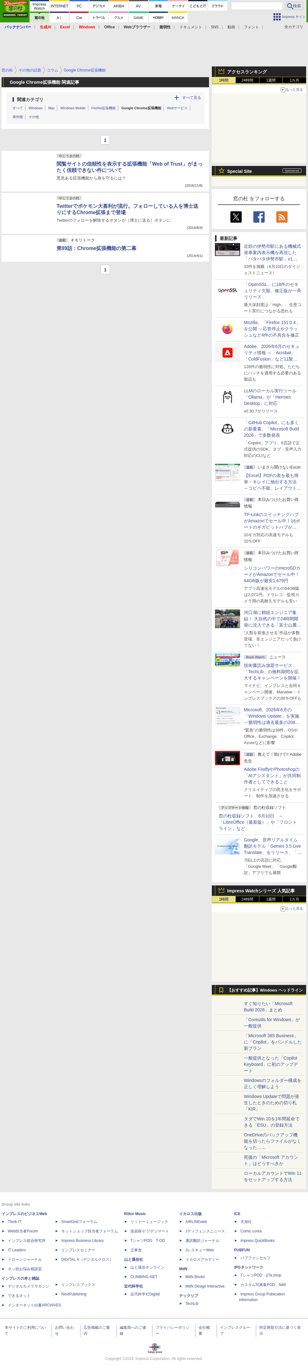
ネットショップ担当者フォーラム (89, 1231)
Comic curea (250, 1231)
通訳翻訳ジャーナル (202, 1240)
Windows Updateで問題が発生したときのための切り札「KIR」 (271, 1103)
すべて (18, 108)
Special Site (239, 171)
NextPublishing (73, 1294)
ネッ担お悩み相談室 (25, 1269)
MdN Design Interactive (205, 1286)
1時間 (224, 80)
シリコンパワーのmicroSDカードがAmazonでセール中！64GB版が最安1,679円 (272, 574)
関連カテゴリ (30, 99)
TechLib (191, 1303)
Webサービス (177, 108)
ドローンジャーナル (25, 1259)
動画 (231, 27)
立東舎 (136, 1250)
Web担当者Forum (23, 1231)
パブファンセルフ (255, 1258)
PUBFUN (242, 1250)
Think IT (14, 1222)
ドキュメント (190, 27)
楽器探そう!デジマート (149, 1231)
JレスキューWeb (199, 1250)
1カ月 (295, 80)
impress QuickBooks (257, 1240)
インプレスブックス (78, 1285)
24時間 (247, 80)
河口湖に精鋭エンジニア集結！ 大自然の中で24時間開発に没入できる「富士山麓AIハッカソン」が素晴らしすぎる (272, 625)
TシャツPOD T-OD (147, 1240)
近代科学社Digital (145, 1294)
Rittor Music (135, 1214)
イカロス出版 (190, 1214)
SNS (215, 27)
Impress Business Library (82, 1240)
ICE (237, 1214)
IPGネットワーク (248, 1267)
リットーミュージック (149, 1222)
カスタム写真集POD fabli (263, 1285)
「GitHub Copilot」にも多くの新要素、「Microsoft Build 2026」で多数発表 (271, 429)
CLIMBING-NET (143, 1277)
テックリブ (188, 1296)
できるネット (19, 1296)
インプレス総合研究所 (27, 1240)
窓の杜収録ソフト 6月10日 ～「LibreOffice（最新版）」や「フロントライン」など (258, 822)
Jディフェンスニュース (205, 1231)
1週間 (271, 80)
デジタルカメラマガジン (28, 1286)
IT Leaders (17, 1250)
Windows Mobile (72, 108)
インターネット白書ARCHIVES (34, 1305)
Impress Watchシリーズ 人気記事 (261, 890)
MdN (183, 1269)
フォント (251, 27)
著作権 (18, 117)
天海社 (246, 1222)
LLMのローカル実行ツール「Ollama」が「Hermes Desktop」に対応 (270, 397)
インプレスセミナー (78, 1250)
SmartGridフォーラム (79, 1222)
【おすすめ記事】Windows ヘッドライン (265, 990)
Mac (51, 108)
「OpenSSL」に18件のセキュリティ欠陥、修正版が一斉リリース (272, 290)
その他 (34, 117)
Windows (36, 108)
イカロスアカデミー (202, 1259)
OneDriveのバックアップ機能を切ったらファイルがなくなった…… (272, 1141)
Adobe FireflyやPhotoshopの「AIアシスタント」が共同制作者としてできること (272, 775)
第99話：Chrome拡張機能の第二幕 (96, 248)
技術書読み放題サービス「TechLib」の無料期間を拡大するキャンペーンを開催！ (272, 671)
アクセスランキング (247, 71)
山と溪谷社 (133, 1259)
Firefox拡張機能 (103, 108)
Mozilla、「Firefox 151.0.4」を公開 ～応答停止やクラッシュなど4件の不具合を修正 (272, 329)
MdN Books (195, 1277)
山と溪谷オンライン (147, 1267)
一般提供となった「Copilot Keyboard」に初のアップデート (271, 1064)
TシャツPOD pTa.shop (260, 1275)
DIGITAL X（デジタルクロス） (87, 1259)
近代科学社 (133, 1286)
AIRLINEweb (196, 1222)
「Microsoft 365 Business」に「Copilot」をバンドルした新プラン (273, 1042)
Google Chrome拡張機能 (141, 108)
